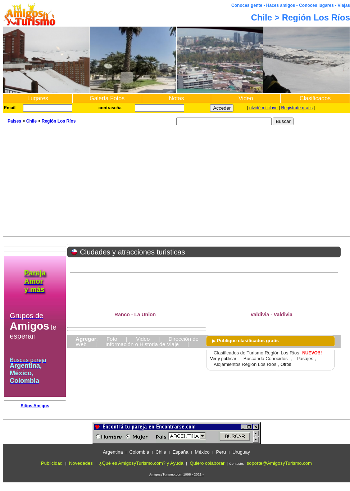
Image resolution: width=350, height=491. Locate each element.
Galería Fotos (107, 98)
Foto (111, 339)
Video (245, 98)
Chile (32, 121)
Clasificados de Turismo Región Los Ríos (256, 352)
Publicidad (52, 463)
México (202, 452)
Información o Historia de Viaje (142, 344)
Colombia (139, 452)
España (180, 452)
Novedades (81, 463)
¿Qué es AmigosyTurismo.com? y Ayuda (141, 463)
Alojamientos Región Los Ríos (245, 364)
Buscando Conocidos (266, 358)
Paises (15, 121)
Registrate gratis (297, 107)
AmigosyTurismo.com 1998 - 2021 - (176, 474)
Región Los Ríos (59, 121)
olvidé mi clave (263, 107)
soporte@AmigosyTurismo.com (279, 463)
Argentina (113, 452)
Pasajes (305, 358)
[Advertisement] (176, 182)
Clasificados (315, 98)
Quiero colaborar (207, 463)
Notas (176, 98)
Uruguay (241, 452)
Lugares (37, 98)
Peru (221, 452)
